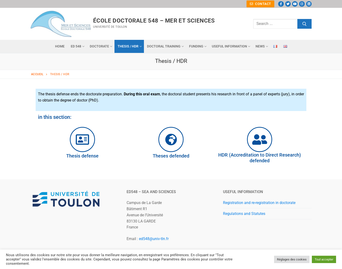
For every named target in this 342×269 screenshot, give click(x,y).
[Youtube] (295, 4)
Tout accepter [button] (324, 259)
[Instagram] (301, 4)
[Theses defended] (171, 139)
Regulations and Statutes (244, 213)
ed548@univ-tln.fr (154, 239)
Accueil (37, 74)
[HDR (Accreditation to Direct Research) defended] (259, 139)
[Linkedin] (309, 4)
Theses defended (171, 156)
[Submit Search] (304, 24)
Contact (260, 4)
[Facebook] (281, 4)
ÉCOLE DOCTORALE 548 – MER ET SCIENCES (154, 20)
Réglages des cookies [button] (292, 259)
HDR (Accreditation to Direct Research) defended (259, 157)
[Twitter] (288, 4)
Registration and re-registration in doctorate (259, 202)
